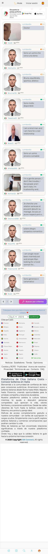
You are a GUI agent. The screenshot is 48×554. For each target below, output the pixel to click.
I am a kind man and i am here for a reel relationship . (33, 131)
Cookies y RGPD (9, 471)
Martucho (12, 68)
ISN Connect (28, 544)
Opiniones (38, 467)
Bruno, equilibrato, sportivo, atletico (32, 79)
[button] (2, 3)
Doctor (27, 28)
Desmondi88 (13, 239)
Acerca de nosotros (37, 471)
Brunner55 (12, 93)
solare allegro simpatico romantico (33, 249)
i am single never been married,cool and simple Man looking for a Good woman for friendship (32, 280)
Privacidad (8, 474)
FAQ (42, 474)
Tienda (29, 467)
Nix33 (10, 43)
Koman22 (12, 213)
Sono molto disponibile (29, 104)
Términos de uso (22, 474)
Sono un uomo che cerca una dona (32, 54)
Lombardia (26, 24)
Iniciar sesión (32, 3)
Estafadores (19, 467)
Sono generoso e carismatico (31, 300)
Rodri (10, 314)
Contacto (35, 474)
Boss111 (11, 143)
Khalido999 (12, 168)
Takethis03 (12, 118)
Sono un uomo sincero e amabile (31, 154)
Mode (18, 3)
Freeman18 (12, 289)
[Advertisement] (24, 13)
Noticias (9, 467)
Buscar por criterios (33, 321)
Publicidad (22, 471)
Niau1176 (11, 264)
